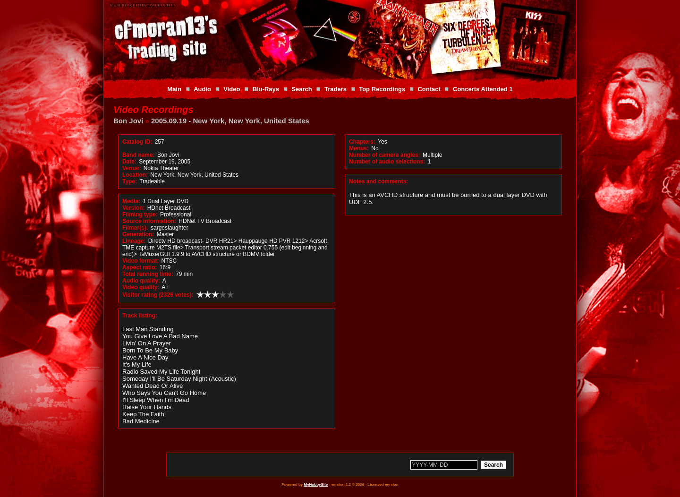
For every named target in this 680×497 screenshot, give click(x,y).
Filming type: (140, 214)
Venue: (131, 168)
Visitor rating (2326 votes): (158, 294)
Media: (131, 201)
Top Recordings (382, 89)
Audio (202, 89)
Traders (335, 89)
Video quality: (140, 287)
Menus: (359, 148)
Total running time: (147, 274)
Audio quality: (141, 280)
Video (231, 89)
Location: (135, 174)
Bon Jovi (128, 121)
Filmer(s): (135, 227)
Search (301, 89)
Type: (129, 181)
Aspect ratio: (139, 267)
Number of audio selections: (387, 161)
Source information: (149, 221)
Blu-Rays (266, 89)
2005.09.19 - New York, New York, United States (230, 121)
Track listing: (139, 315)
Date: (129, 161)
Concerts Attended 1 (483, 89)
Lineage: (133, 241)
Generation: (138, 234)
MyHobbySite (316, 484)
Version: (133, 208)
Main (174, 89)
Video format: (140, 260)
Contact (428, 89)
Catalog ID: (137, 141)
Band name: (138, 155)
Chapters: (362, 141)
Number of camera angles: (384, 155)
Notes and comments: (378, 181)
